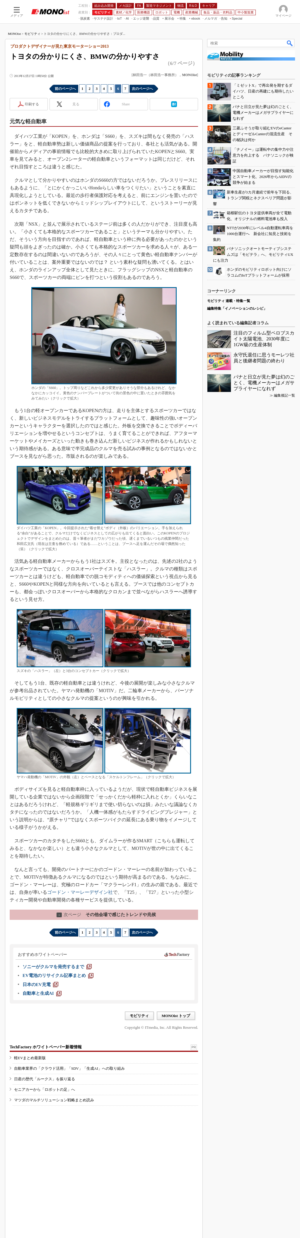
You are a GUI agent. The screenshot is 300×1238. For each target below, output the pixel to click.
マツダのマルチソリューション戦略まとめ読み (54, 1100)
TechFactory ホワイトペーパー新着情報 (46, 1047)
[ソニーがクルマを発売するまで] (57, 966)
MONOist (14, 33)
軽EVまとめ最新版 (30, 1058)
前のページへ (65, 89)
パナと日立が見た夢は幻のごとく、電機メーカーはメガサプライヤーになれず (263, 382)
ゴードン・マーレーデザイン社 (80, 892)
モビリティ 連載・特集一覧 (228, 301)
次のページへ (142, 89)
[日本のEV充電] (40, 984)
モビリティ (32, 33)
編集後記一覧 (284, 395)
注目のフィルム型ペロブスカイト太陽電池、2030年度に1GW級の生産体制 (263, 338)
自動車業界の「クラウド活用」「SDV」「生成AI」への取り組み (69, 1068)
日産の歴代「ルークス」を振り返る (44, 1079)
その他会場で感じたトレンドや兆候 (106, 914)
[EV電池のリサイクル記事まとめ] (58, 975)
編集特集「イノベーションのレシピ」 (237, 308)
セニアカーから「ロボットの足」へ (44, 1089)
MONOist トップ (176, 1016)
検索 (290, 43)
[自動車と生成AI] (42, 993)
